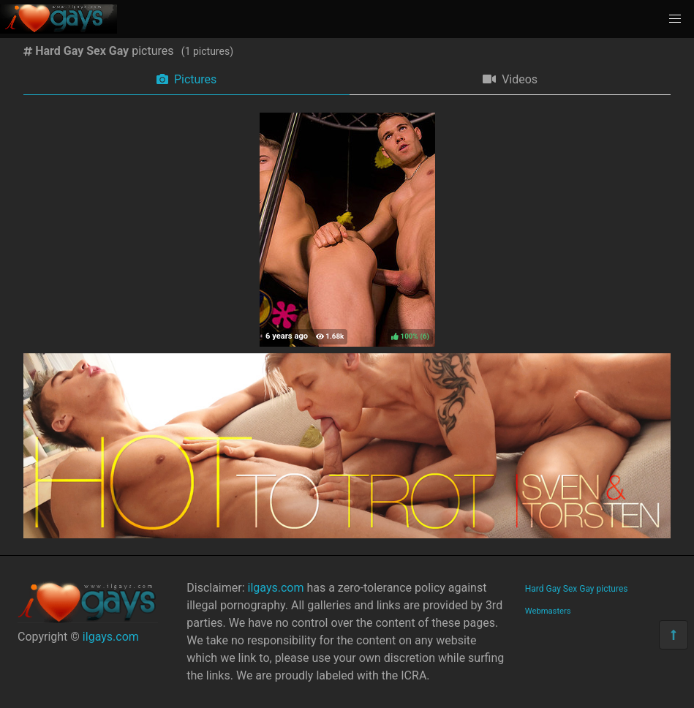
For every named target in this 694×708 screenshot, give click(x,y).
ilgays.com (111, 637)
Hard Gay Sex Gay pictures (576, 589)
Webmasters (548, 611)
